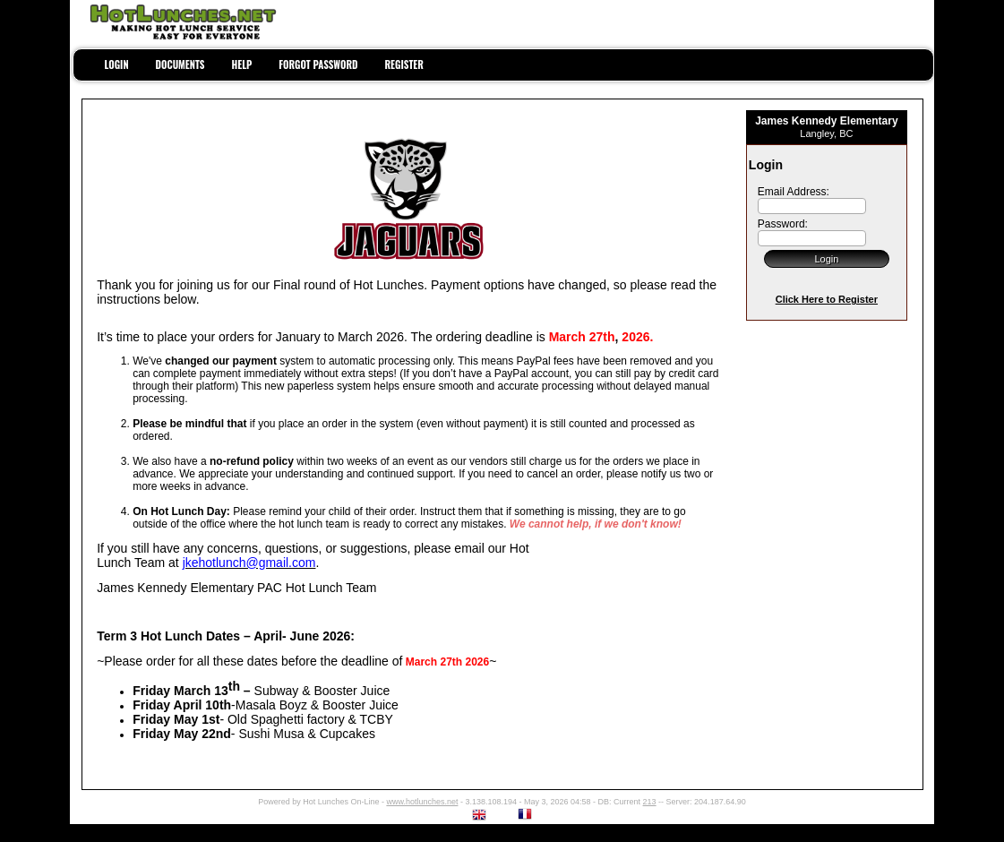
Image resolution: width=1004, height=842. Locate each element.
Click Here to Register (827, 299)
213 (649, 801)
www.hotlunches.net (422, 801)
